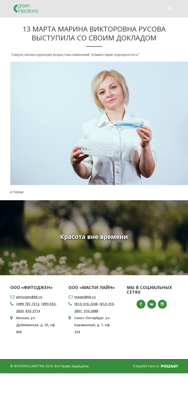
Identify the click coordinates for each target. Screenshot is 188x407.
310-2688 (91, 311)
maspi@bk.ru (85, 297)
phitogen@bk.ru (29, 297)
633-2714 (32, 311)
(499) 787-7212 (27, 304)
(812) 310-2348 (85, 304)
